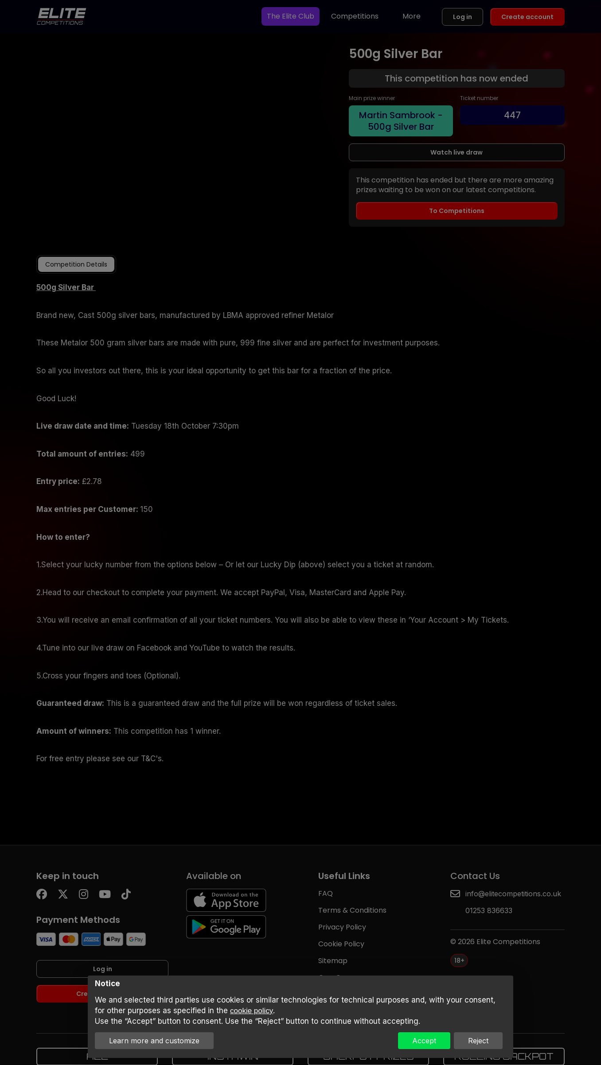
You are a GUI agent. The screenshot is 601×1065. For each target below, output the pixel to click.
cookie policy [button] (251, 1011)
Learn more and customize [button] (154, 1040)
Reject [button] (478, 1040)
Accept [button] (424, 1040)
